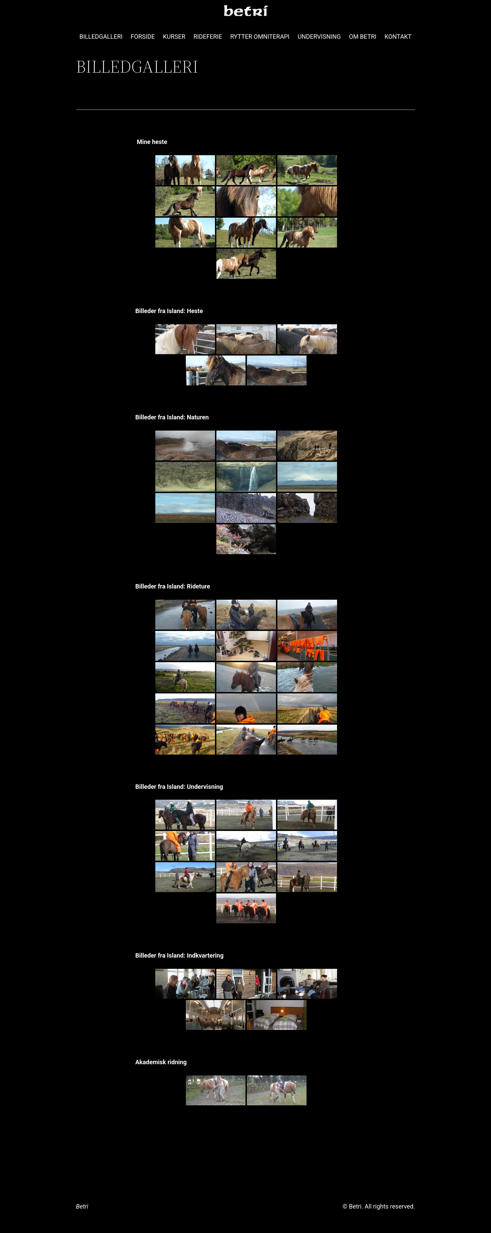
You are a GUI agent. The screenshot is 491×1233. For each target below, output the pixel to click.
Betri (82, 1206)
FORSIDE (143, 36)
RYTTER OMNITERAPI (260, 36)
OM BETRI (362, 36)
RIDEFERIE (208, 36)
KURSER (174, 36)
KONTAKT (398, 36)
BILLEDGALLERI (100, 36)
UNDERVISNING (319, 36)
